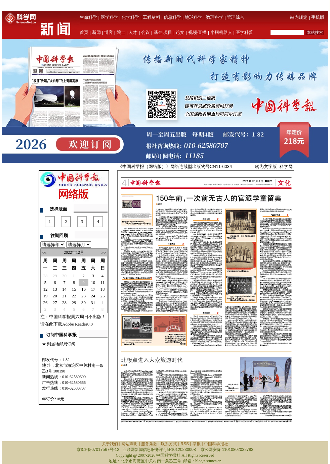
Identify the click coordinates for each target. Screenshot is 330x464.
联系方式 (169, 444)
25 (102, 295)
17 (93, 289)
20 (55, 295)
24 (93, 295)
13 (55, 289)
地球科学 (193, 17)
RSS (184, 444)
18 (102, 289)
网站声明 (129, 444)
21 (64, 295)
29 (55, 275)
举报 (197, 444)
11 (102, 282)
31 (93, 302)
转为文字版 (266, 166)
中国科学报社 (216, 444)
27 (55, 302)
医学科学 (109, 17)
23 (83, 295)
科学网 (286, 166)
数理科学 (214, 17)
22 (74, 295)
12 (45, 289)
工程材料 (151, 17)
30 (64, 275)
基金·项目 (163, 32)
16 (83, 289)
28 (45, 275)
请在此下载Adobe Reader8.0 (66, 324)
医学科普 (244, 32)
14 (64, 289)
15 (74, 289)
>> (103, 252)
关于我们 (110, 444)
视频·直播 (197, 32)
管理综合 (235, 17)
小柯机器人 (221, 32)
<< (44, 252)
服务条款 (149, 444)
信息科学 (172, 17)
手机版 (317, 17)
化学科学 (130, 17)
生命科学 (88, 17)
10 (93, 282)
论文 (180, 32)
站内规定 (298, 17)
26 (45, 302)
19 (45, 295)
